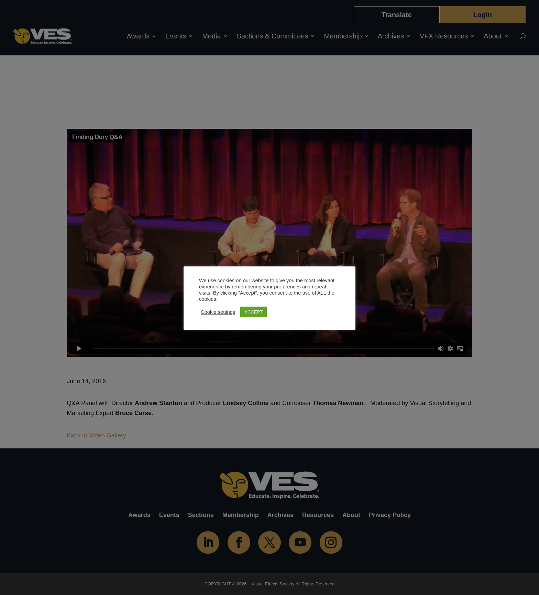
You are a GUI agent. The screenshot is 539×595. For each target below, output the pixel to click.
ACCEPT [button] (253, 311)
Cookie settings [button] (218, 312)
